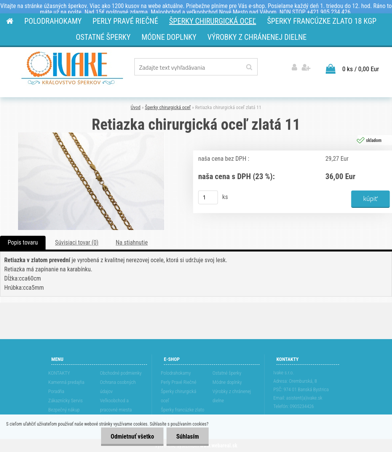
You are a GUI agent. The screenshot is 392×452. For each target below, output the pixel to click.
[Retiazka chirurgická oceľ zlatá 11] (91, 135)
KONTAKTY (59, 373)
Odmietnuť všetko (132, 436)
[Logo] (72, 68)
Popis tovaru (23, 242)
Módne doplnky (227, 382)
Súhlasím (187, 436)
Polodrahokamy (176, 373)
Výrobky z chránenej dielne (231, 395)
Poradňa (56, 391)
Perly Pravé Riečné (178, 382)
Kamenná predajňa (66, 382)
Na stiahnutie (132, 242)
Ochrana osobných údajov (118, 386)
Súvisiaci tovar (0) (76, 242)
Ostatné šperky (226, 373)
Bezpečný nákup (64, 410)
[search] (249, 67)
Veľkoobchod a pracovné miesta (116, 405)
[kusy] (208, 197)
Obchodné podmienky (121, 373)
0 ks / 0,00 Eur (360, 69)
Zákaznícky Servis (65, 400)
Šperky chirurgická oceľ (168, 107)
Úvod (135, 107)
